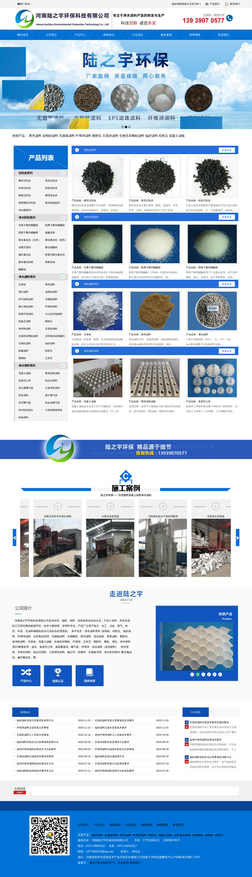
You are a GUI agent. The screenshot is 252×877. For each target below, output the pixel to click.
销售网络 (195, 34)
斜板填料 (23, 417)
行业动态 (137, 34)
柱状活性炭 (25, 188)
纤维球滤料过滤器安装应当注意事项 (114, 749)
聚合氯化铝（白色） (30, 239)
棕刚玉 (163, 135)
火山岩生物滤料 (53, 314)
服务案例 (166, 34)
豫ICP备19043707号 (103, 862)
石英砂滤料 (110, 135)
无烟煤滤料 (67, 135)
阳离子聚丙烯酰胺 (55, 225)
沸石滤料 (23, 291)
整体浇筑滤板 (52, 373)
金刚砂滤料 (50, 135)
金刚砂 (209, 835)
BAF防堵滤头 (26, 410)
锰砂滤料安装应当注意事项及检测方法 (37, 742)
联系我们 (235, 3)
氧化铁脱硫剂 (52, 202)
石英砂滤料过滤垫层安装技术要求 (35, 756)
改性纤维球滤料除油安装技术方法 (35, 763)
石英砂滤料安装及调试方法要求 (112, 742)
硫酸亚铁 (50, 232)
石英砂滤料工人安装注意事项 (33, 734)
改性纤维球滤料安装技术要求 (206, 739)
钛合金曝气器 (52, 402)
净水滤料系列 (27, 276)
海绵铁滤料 (25, 328)
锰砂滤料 (151, 135)
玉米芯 (48, 358)
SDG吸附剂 (25, 210)
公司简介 (51, 34)
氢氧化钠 (50, 262)
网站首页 (22, 34)
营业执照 (123, 862)
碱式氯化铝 (25, 254)
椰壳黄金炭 (51, 195)
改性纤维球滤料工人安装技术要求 (113, 734)
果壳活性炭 (51, 180)
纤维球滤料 (83, 135)
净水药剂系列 (27, 217)
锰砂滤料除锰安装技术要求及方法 (35, 770)
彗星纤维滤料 (26, 314)
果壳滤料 (35, 135)
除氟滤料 (23, 350)
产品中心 (80, 34)
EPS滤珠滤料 (26, 299)
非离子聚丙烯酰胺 (28, 225)
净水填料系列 (27, 365)
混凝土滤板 (177, 135)
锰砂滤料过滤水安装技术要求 (111, 727)
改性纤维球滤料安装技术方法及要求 (36, 749)
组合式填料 (51, 380)
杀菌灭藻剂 (25, 247)
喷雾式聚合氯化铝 (55, 254)
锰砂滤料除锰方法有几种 (196, 3)
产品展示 (215, 3)
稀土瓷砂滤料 (26, 306)
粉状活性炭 (51, 188)
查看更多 (227, 150)
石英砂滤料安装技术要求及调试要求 (209, 722)
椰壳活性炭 (25, 180)
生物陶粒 (197, 835)
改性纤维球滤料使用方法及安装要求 (114, 770)
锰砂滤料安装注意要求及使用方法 (35, 720)
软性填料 (23, 395)
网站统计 (135, 862)
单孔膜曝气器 (26, 388)
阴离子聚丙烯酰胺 (28, 232)
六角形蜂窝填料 (53, 410)
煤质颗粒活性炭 (27, 202)
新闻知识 (108, 34)
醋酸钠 (22, 269)
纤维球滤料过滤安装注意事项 (33, 727)
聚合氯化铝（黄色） (56, 239)
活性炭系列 (26, 173)
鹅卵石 (97, 135)
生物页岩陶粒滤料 (131, 135)
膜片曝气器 (51, 395)
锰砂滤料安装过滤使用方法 (109, 756)
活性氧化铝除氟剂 (55, 336)
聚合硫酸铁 (51, 247)
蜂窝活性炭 (25, 195)
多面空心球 (25, 380)
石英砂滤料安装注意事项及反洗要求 (114, 720)
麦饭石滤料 (25, 321)
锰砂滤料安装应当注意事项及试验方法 (210, 757)
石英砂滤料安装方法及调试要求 (112, 763)
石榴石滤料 (25, 343)
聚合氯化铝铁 (26, 262)
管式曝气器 (25, 402)
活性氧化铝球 (182, 835)
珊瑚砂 (22, 358)
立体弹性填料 (52, 388)
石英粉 (22, 284)
